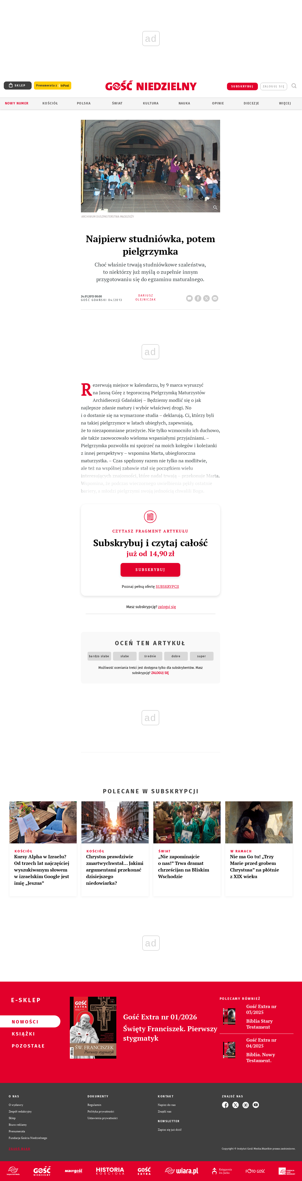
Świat (117, 103)
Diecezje (251, 103)
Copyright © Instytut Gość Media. (242, 1148)
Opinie (218, 103)
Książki (23, 1033)
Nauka (184, 103)
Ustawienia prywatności (103, 1118)
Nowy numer (17, 103)
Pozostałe (23, 1045)
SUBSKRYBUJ (242, 86)
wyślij (216, 297)
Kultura (151, 103)
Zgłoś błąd (19, 1149)
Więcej (285, 103)
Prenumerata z (52, 85)
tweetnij (207, 297)
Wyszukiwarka (293, 86)
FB (199, 297)
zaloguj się (274, 86)
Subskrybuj (150, 569)
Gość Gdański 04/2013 (101, 300)
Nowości (23, 1021)
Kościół (50, 103)
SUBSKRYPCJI (167, 586)
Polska (84, 103)
